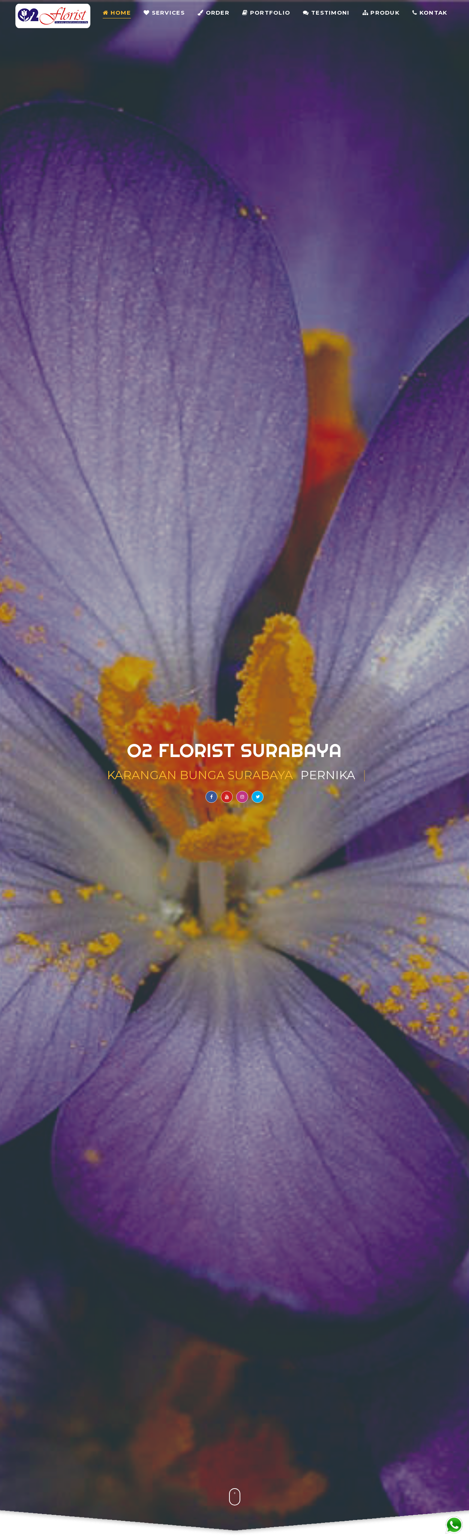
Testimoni (326, 13)
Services (164, 13)
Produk (381, 13)
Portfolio (266, 13)
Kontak (429, 13)
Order (213, 13)
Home (117, 13)
